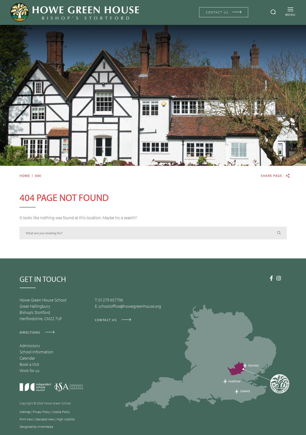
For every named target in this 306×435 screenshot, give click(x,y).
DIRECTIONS (30, 332)
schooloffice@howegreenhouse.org (129, 306)
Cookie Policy (61, 412)
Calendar (27, 358)
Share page (271, 176)
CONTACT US (217, 12)
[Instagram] (278, 278)
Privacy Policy (41, 412)
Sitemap (25, 412)
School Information (36, 352)
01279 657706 (110, 300)
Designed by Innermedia (36, 426)
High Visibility (66, 419)
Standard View (45, 419)
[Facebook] (271, 278)
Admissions (30, 345)
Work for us (29, 370)
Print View (26, 419)
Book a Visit (29, 364)
